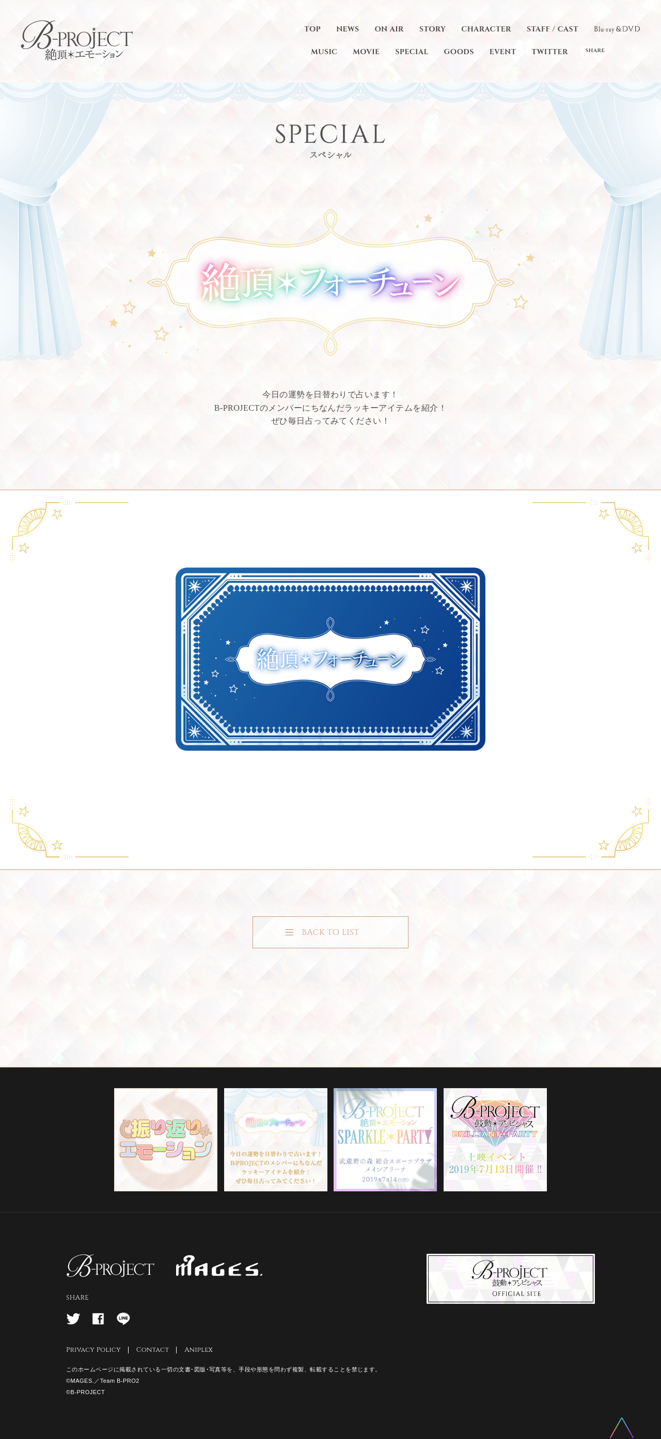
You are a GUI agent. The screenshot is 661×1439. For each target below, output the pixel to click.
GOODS (459, 52)
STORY (432, 29)
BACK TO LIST (330, 932)
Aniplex (198, 1349)
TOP (312, 29)
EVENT (503, 52)
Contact (152, 1349)
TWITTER (550, 52)
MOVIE (366, 52)
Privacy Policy (93, 1349)
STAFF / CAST (552, 29)
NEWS (347, 29)
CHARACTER (486, 29)
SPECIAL (411, 52)
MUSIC (324, 52)
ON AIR (389, 29)
